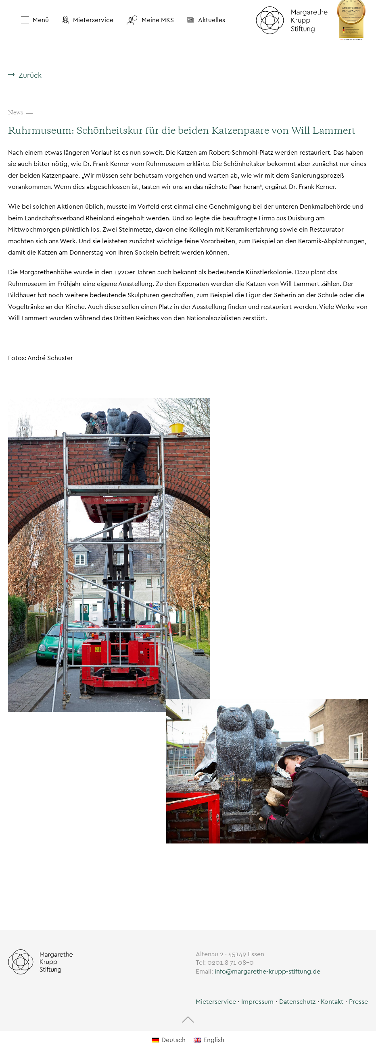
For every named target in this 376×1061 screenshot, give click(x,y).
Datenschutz (297, 1001)
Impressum (257, 1001)
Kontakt (332, 1001)
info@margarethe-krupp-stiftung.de (267, 971)
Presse (358, 1001)
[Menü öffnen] (31, 20)
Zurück (30, 75)
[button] (87, 20)
